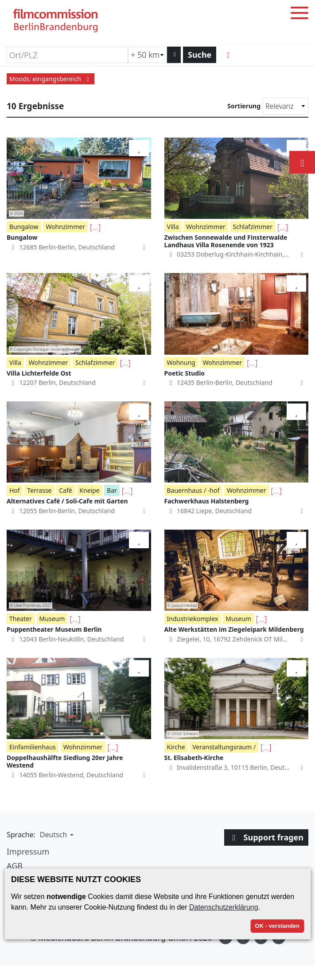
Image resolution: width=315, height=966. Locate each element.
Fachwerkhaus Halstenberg (206, 501)
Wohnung (181, 362)
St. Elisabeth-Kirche (194, 757)
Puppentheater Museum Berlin (54, 629)
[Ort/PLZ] (67, 55)
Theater (20, 618)
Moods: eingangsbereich (50, 79)
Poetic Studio (184, 373)
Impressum (28, 851)
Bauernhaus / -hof (193, 490)
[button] (56, 834)
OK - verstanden (277, 925)
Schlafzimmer (252, 226)
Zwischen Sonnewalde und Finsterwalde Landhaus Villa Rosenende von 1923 (226, 241)
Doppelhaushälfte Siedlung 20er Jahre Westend (65, 761)
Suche (199, 54)
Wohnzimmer (65, 226)
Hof (14, 490)
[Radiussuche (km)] (147, 55)
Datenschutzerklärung (223, 907)
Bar (112, 490)
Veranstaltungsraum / (224, 747)
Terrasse (39, 490)
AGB (15, 865)
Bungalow (24, 226)
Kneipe (89, 490)
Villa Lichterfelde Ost (39, 373)
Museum (52, 618)
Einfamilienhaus (32, 747)
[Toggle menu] (299, 14)
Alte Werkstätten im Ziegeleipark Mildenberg (234, 629)
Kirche (176, 747)
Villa (173, 226)
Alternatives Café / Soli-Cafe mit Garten (67, 501)
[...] (95, 227)
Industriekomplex (192, 618)
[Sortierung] (285, 106)
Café (65, 490)
